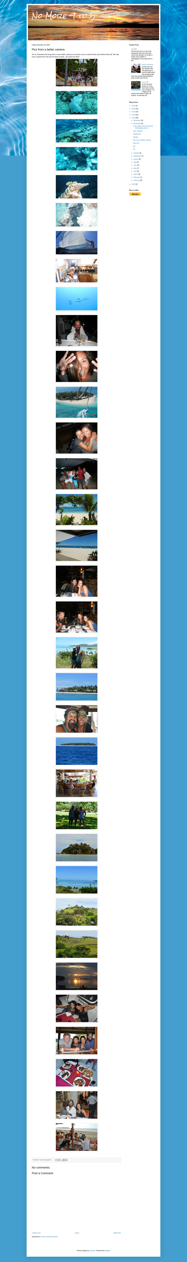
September (137, 156)
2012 (134, 184)
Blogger (107, 1250)
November (137, 123)
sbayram (92, 1250)
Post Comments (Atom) (49, 1237)
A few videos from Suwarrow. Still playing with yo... (143, 127)
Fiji (134, 146)
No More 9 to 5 (64, 15)
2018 (134, 109)
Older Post (117, 1233)
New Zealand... (138, 131)
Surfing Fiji (137, 134)
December (137, 120)
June (135, 165)
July (135, 162)
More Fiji (136, 143)
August (136, 159)
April (135, 171)
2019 (134, 106)
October (136, 153)
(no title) (134, 49)
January (136, 180)
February (136, 177)
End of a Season (147, 64)
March (135, 174)
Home (77, 1233)
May (135, 168)
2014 (134, 115)
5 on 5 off (145, 82)
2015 (134, 112)
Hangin (135, 137)
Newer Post (36, 1233)
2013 (134, 118)
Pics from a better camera (142, 140)
